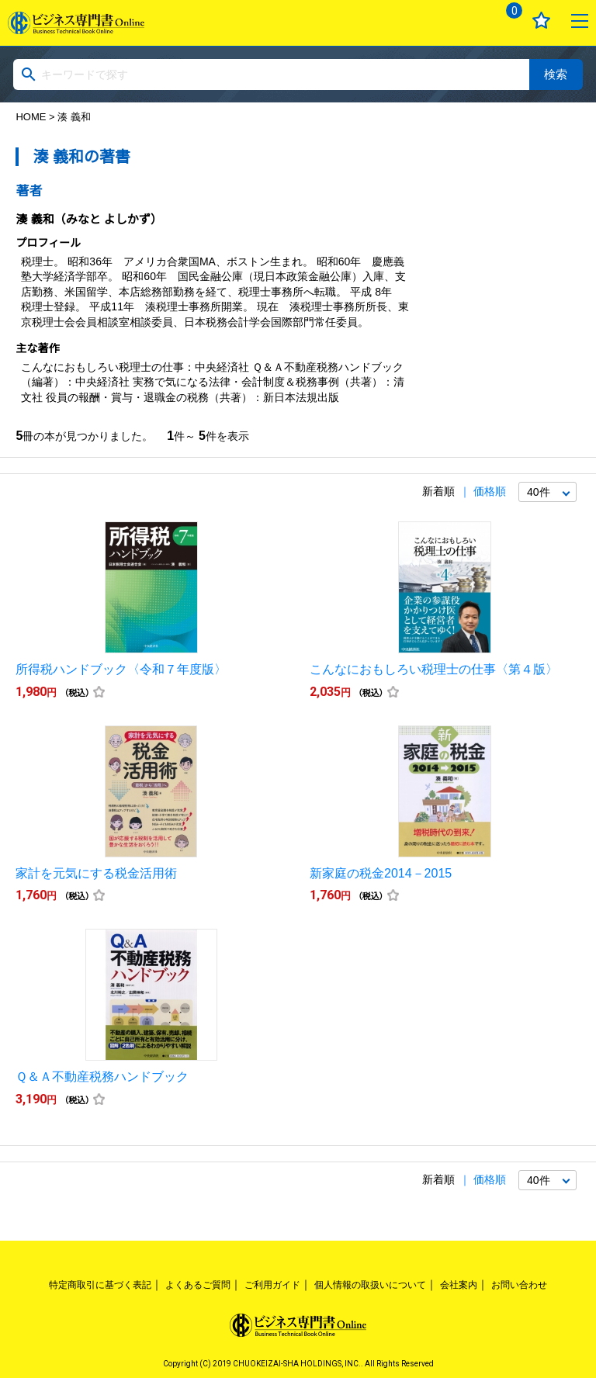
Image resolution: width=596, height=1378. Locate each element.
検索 (555, 74)
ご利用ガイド (272, 1284)
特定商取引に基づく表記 (100, 1284)
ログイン (467, 20)
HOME (31, 117)
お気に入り (541, 20)
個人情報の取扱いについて (370, 1284)
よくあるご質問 (197, 1284)
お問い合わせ (519, 1284)
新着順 (438, 491)
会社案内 (458, 1284)
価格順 (489, 491)
